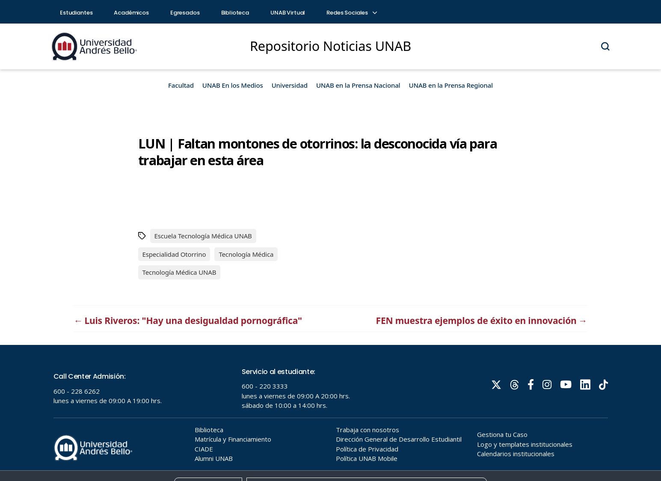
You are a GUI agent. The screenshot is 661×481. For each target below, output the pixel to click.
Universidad (290, 85)
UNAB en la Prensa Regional (451, 85)
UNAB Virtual (287, 13)
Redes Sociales (351, 13)
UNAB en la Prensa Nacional (358, 85)
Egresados (185, 13)
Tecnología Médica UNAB (179, 272)
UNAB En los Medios (232, 85)
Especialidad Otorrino (174, 254)
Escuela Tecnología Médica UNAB (203, 236)
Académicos (131, 13)
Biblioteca (235, 13)
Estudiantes (76, 13)
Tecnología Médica (246, 254)
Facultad (181, 85)
